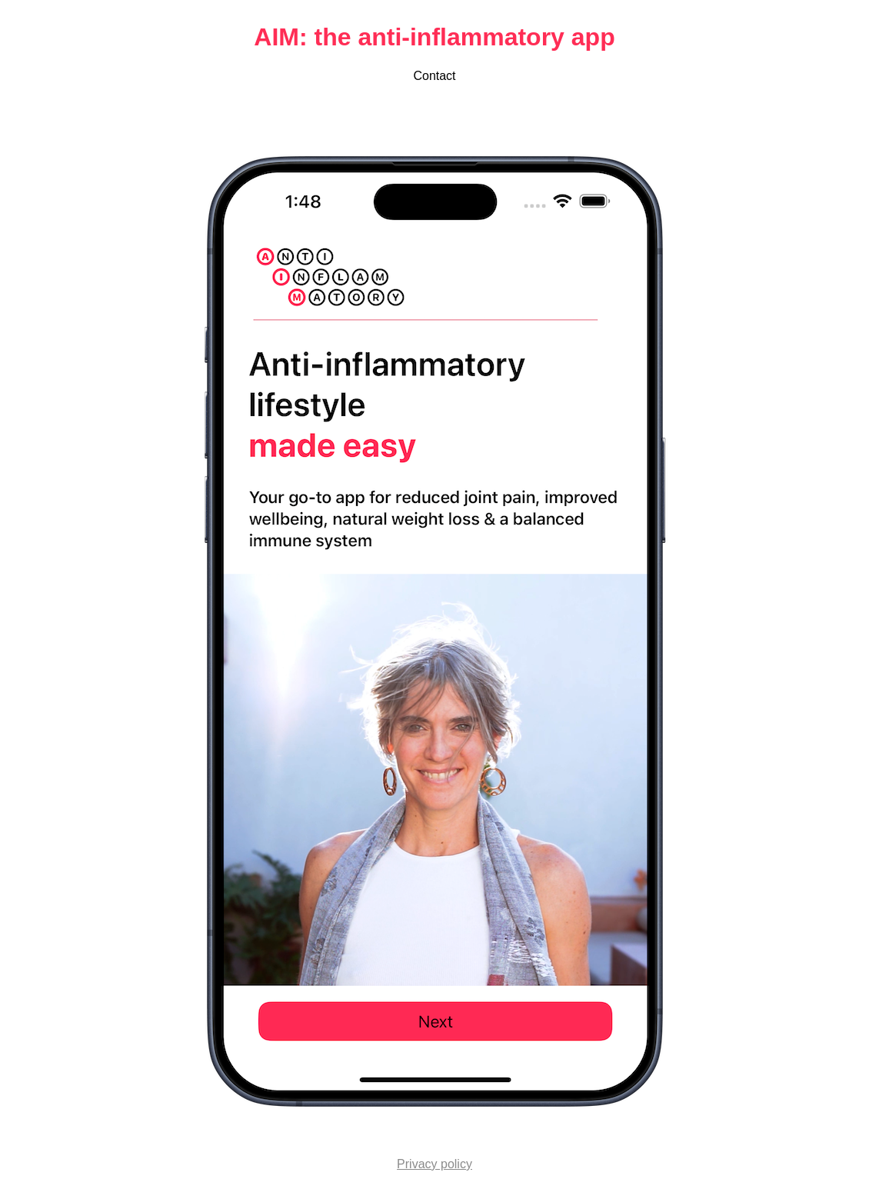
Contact (434, 75)
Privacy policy (434, 1164)
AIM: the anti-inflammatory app (434, 37)
